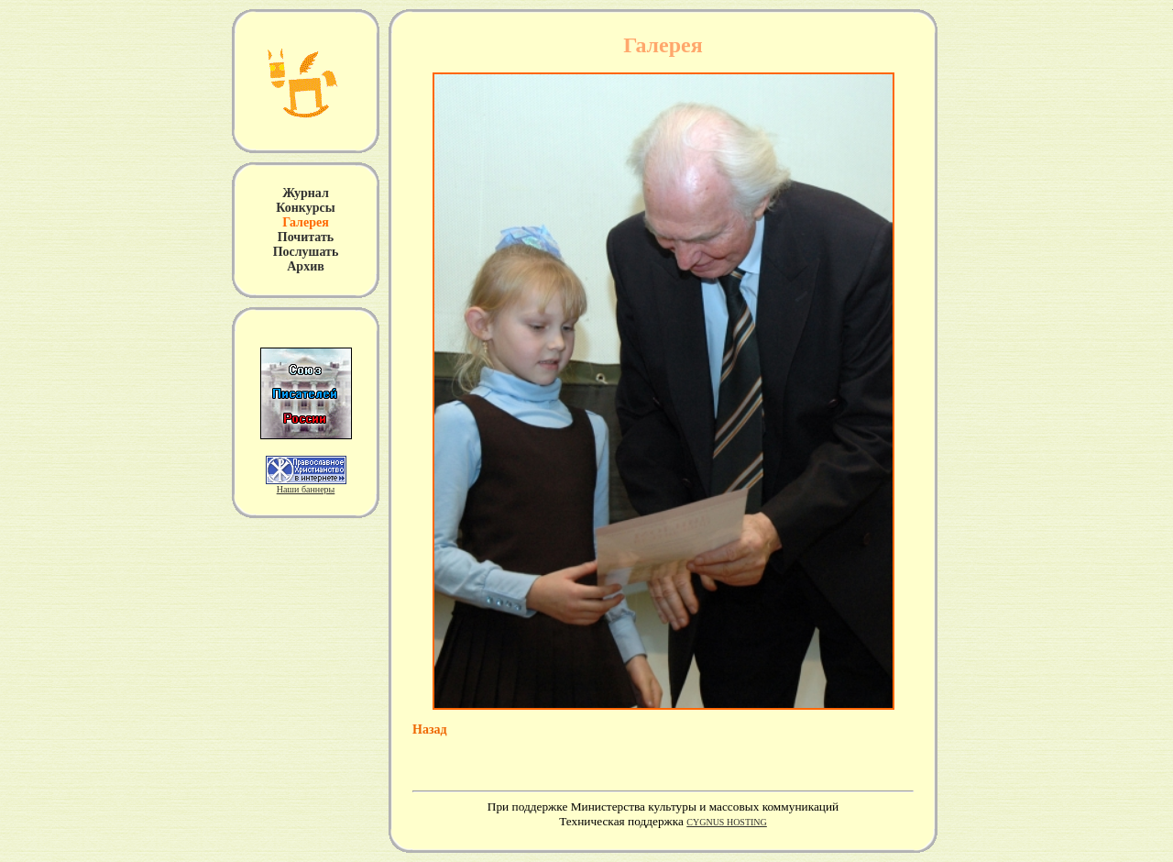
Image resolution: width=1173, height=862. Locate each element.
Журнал (305, 193)
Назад (429, 729)
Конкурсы (305, 208)
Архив (305, 266)
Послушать (306, 252)
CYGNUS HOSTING (726, 822)
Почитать (306, 237)
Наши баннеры (306, 489)
